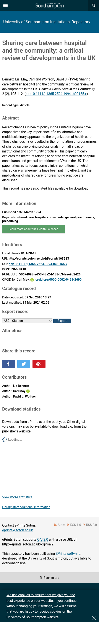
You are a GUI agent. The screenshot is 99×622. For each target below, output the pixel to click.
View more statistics (17, 497)
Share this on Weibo (38, 364)
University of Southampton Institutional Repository (46, 22)
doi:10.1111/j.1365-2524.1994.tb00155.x (56, 94)
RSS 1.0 (75, 525)
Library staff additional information (26, 507)
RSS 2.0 (91, 525)
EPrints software (68, 554)
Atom (61, 525)
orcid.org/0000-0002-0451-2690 (59, 280)
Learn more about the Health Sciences (33, 229)
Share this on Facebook (8, 364)
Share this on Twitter (23, 364)
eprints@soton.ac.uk (17, 530)
